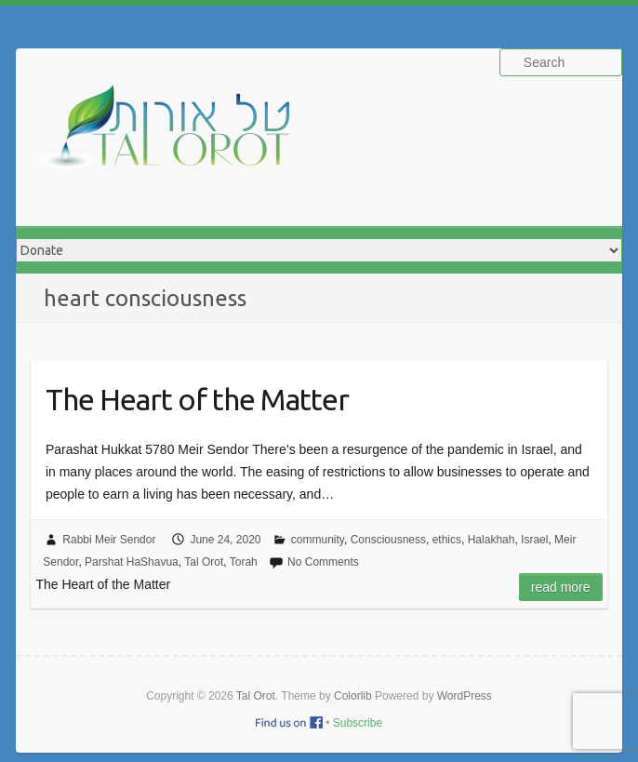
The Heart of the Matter (197, 399)
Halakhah (491, 539)
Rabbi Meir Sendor (108, 539)
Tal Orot (203, 561)
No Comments (323, 561)
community (317, 539)
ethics (446, 539)
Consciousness (388, 539)
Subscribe (357, 722)
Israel (534, 539)
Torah (244, 561)
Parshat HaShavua (132, 561)
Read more (561, 587)
